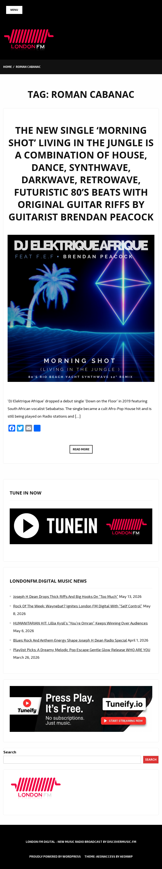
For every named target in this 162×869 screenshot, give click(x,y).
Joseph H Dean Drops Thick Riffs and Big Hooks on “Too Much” (65, 596)
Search (9, 752)
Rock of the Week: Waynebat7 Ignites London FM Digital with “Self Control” (77, 606)
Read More (83, 450)
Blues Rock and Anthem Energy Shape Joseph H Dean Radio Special (70, 640)
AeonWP (126, 856)
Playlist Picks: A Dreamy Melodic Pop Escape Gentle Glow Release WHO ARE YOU (81, 649)
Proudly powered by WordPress (55, 856)
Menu (14, 10)
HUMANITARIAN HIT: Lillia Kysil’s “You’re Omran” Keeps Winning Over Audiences (80, 623)
